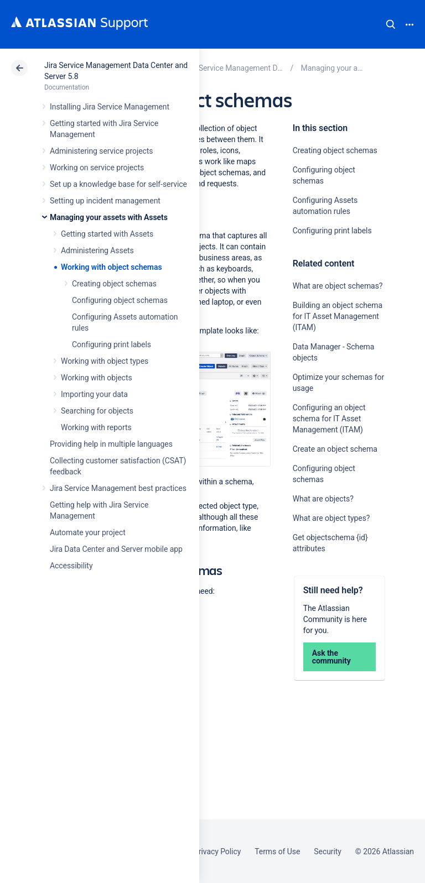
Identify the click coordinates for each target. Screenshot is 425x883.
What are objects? (323, 498)
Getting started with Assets (107, 233)
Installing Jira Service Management (109, 106)
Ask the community (331, 657)
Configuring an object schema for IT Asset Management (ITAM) (329, 418)
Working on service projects (97, 167)
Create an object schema (335, 449)
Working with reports (96, 427)
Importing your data (94, 394)
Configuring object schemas (120, 300)
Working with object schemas (111, 267)
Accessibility (71, 565)
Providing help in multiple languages (111, 444)
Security (327, 851)
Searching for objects (97, 410)
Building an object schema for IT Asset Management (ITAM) (337, 316)
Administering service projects (101, 151)
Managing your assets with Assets (109, 217)
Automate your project (88, 532)
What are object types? (331, 518)
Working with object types (104, 361)
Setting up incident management (105, 200)
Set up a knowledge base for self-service (118, 184)
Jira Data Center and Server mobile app (116, 549)
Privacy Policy (217, 851)
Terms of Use (277, 851)
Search (391, 24)
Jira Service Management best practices (118, 488)
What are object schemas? (338, 285)
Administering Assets (97, 250)
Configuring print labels (111, 344)
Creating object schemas (114, 283)
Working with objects (96, 377)
